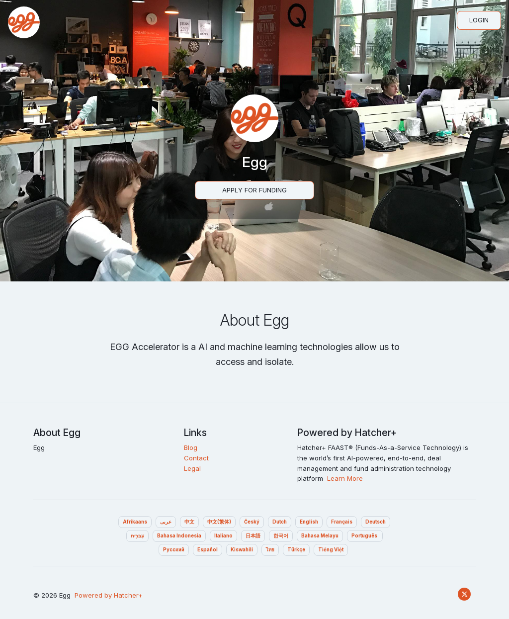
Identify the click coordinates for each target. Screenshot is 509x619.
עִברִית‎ (137, 535)
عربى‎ (165, 522)
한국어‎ (280, 535)
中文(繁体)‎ (219, 522)
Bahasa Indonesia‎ (179, 535)
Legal (192, 468)
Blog (190, 447)
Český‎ (251, 522)
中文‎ (189, 522)
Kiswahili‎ (242, 549)
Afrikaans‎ (135, 522)
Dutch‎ (279, 522)
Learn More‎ (345, 478)
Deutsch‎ (375, 522)
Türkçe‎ (296, 549)
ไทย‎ (270, 549)
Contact (196, 458)
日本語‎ (253, 535)
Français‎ (341, 522)
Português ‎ (364, 535)
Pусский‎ (173, 549)
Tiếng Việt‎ (330, 549)
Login (479, 20)
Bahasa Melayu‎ (320, 535)
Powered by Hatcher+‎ (109, 595)
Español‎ (207, 549)
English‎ (309, 522)
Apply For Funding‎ (254, 190)
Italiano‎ (223, 535)
